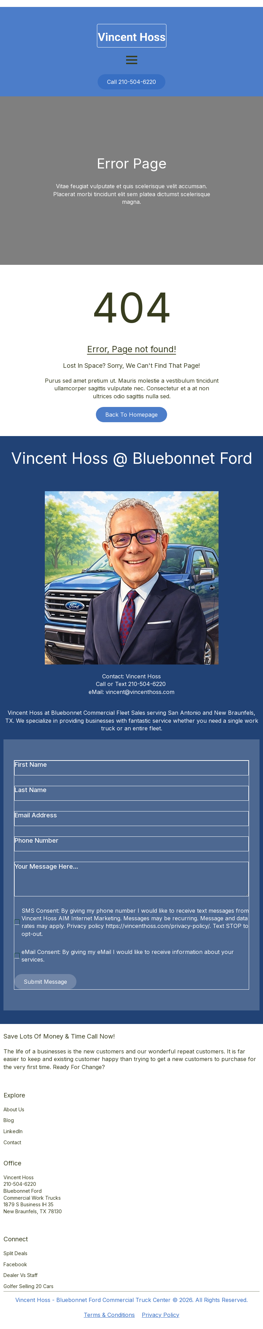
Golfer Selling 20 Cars (28, 1286)
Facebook (15, 1264)
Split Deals (15, 1253)
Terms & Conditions (109, 1314)
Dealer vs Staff (20, 1275)
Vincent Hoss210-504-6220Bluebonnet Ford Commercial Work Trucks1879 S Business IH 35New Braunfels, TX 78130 (32, 1194)
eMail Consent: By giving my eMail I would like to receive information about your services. (128, 955)
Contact (12, 1142)
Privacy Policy (160, 1314)
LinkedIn (13, 1131)
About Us (13, 1109)
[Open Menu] (131, 60)
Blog (8, 1120)
